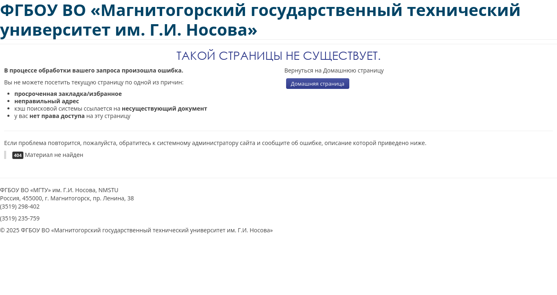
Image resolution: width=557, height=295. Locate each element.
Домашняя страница (317, 83)
